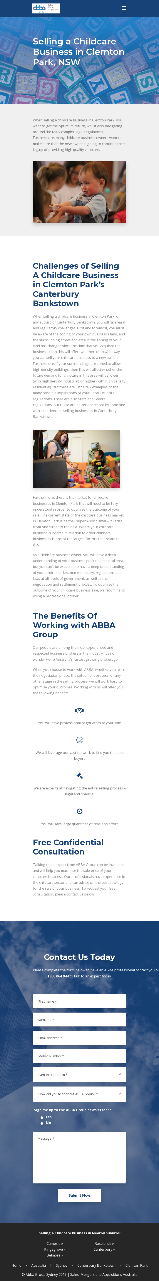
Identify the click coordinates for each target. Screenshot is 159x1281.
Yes (48, 1116)
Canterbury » (104, 1249)
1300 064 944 (58, 976)
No (48, 1122)
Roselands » (104, 1243)
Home (16, 1265)
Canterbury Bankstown (96, 1265)
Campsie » (55, 1243)
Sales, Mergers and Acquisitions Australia (103, 1274)
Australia (38, 1265)
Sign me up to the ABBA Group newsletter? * (73, 1110)
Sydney (61, 1265)
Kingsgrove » (54, 1249)
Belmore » (55, 1255)
